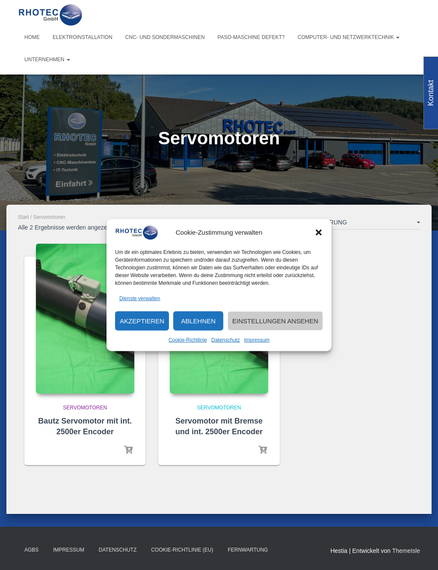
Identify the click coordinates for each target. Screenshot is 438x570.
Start (23, 217)
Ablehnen (198, 321)
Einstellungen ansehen (275, 321)
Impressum (256, 340)
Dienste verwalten (139, 298)
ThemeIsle (406, 550)
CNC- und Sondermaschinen (165, 37)
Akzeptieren (142, 321)
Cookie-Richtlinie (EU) (182, 550)
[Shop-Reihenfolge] (347, 224)
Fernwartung (248, 550)
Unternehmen (47, 60)
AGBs (31, 550)
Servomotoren (85, 408)
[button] (318, 232)
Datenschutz (225, 340)
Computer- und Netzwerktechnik (349, 37)
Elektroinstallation (82, 37)
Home (32, 37)
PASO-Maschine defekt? (251, 37)
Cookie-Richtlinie (188, 340)
